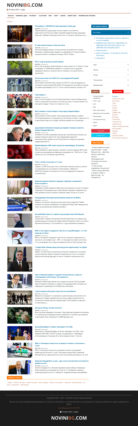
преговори (24, 385)
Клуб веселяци (117, 135)
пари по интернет (56, 382)
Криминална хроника (86, 16)
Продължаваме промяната (98, 97)
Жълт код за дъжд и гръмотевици (49, 62)
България (43, 16)
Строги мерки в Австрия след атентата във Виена (55, 291)
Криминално (98, 85)
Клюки (63, 16)
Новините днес (21, 16)
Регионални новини (119, 138)
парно (10, 382)
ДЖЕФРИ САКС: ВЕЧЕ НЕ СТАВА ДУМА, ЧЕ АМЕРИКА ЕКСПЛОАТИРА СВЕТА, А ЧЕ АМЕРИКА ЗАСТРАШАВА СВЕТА (111, 45)
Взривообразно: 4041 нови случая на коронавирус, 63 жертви (59, 145)
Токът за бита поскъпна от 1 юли (48, 162)
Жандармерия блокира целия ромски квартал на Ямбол (58, 198)
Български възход (99, 119)
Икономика (116, 129)
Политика (116, 119)
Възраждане (97, 116)
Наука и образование (120, 126)
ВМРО (95, 122)
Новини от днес (118, 99)
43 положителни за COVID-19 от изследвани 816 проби (57, 78)
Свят (50, 16)
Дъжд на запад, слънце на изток (48, 308)
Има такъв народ (99, 110)
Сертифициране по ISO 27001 (69, 408)
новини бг (15, 385)
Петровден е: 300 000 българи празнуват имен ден (55, 26)
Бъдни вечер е (101, 50)
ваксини (67, 382)
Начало (11, 16)
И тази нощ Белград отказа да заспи (50, 45)
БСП (94, 104)
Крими (114, 110)
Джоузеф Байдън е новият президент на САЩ (53, 327)
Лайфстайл (71, 16)
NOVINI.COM (25, 5)
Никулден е (100, 58)
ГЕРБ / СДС (96, 101)
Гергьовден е (40, 95)
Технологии (97, 80)
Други (95, 125)
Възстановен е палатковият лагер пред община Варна (57, 111)
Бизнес (114, 115)
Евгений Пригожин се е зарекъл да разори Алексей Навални (59, 214)
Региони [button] (32, 16)
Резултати (101, 135)
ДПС (94, 107)
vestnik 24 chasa (19, 382)
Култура (115, 117)
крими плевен (31, 382)
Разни (114, 133)
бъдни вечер (76, 382)
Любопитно (116, 124)
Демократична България (101, 113)
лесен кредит (43, 382)
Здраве (115, 131)
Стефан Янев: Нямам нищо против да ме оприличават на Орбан (61, 247)
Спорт (56, 16)
